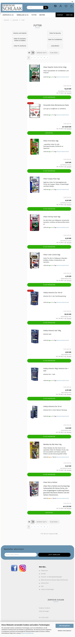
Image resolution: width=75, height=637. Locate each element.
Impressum (44, 570)
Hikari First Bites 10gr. (51, 141)
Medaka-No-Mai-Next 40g (52, 444)
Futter (34, 15)
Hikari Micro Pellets (50, 482)
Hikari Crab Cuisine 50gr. (52, 255)
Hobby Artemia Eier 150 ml (52, 293)
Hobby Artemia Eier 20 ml (52, 406)
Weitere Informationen (64, 630)
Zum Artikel (49, 133)
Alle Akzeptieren (64, 625)
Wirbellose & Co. (23, 15)
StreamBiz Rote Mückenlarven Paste (56, 105)
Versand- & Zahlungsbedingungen (51, 577)
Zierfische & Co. (8, 15)
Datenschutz (45, 583)
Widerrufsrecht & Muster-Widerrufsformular (54, 580)
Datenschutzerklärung (27, 633)
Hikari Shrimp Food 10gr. (52, 217)
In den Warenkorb (49, 97)
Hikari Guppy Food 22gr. (51, 179)
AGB (42, 586)
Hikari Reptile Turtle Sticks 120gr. (55, 67)
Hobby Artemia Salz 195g (52, 330)
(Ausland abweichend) (63, 77)
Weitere (42, 15)
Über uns (69, 15)
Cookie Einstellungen (47, 589)
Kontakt (60, 15)
